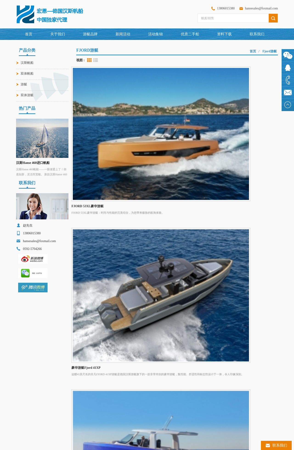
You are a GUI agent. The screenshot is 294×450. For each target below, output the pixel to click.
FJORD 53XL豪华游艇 (91, 409)
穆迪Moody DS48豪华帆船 (94, 402)
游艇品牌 (103, 365)
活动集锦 (155, 34)
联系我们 (257, 34)
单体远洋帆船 (29, 425)
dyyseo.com (163, 444)
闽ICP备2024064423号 (184, 444)
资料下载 (224, 34)
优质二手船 (190, 34)
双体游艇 (27, 95)
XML (235, 365)
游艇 (24, 84)
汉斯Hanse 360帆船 (89, 425)
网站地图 (204, 365)
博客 (262, 365)
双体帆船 (27, 73)
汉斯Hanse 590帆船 (89, 417)
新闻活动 (123, 34)
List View (95, 60)
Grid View (89, 60)
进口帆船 (26, 402)
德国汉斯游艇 (29, 409)
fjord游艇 (270, 51)
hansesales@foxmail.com (261, 8)
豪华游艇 (26, 394)
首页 (28, 34)
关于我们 (57, 34)
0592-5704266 (145, 394)
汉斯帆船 (27, 62)
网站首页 (35, 365)
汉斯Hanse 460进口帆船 (33, 163)
